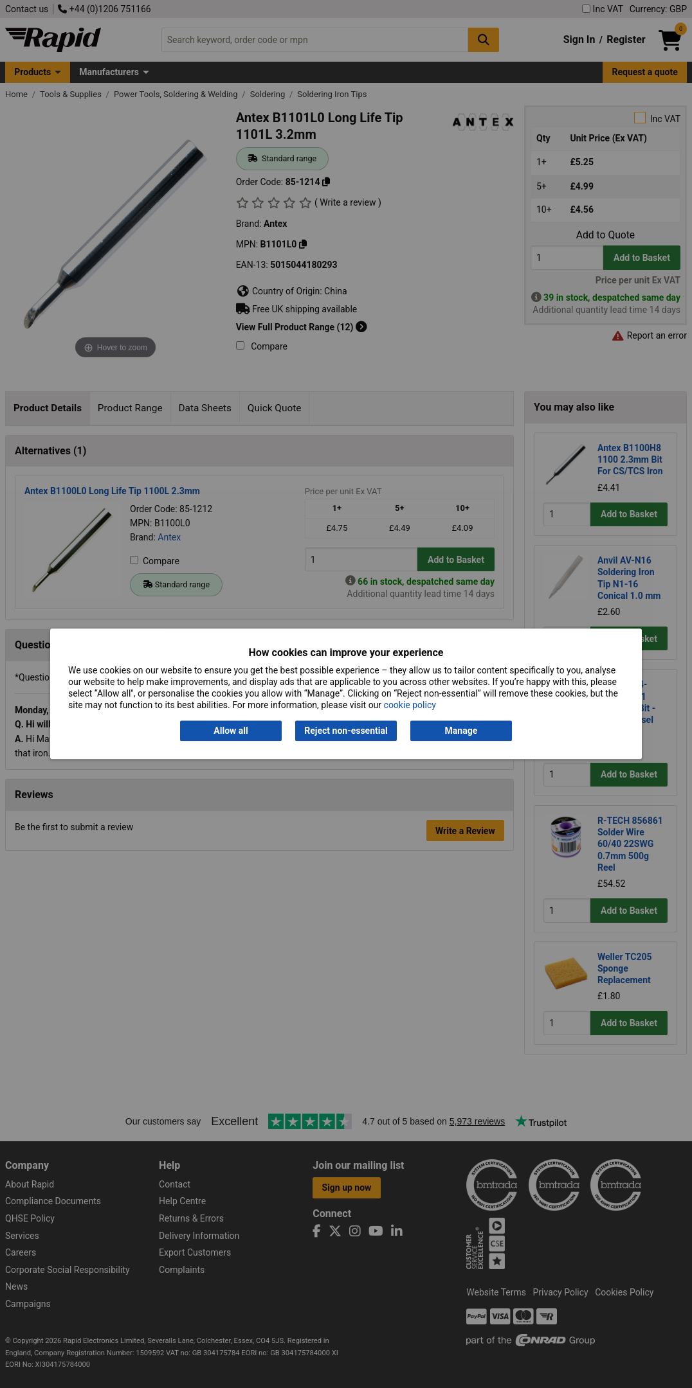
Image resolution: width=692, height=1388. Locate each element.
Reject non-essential (345, 730)
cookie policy (410, 705)
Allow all (231, 730)
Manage (461, 730)
